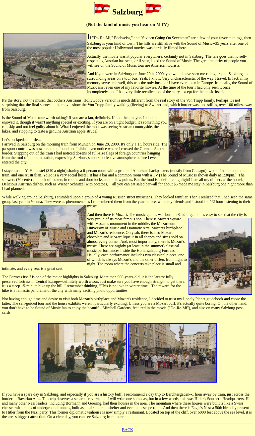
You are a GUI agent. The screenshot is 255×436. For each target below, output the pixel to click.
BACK (127, 430)
